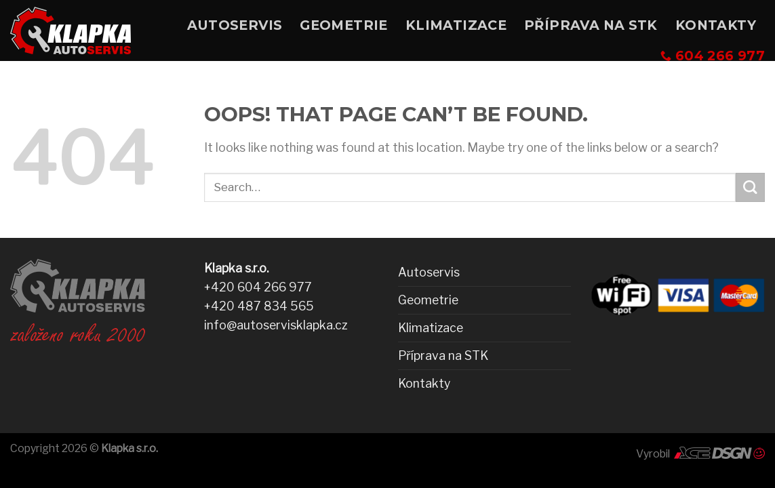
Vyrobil (700, 453)
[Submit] (750, 187)
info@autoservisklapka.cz (275, 325)
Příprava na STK (591, 25)
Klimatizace (455, 25)
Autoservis (234, 25)
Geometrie (344, 25)
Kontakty (715, 25)
